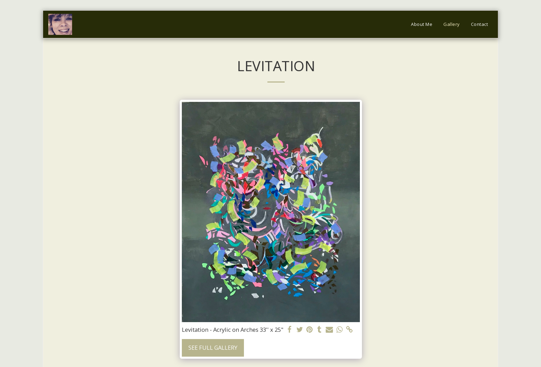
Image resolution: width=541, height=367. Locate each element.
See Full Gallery (212, 347)
